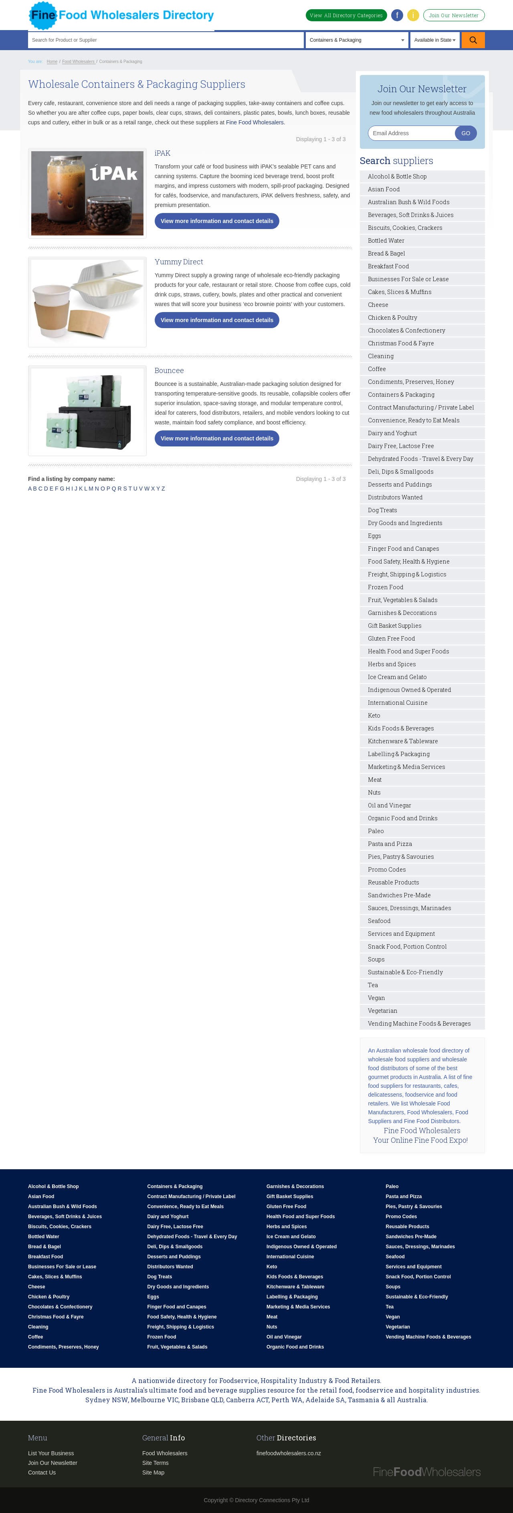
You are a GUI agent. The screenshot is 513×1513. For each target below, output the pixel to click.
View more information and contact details (217, 221)
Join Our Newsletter (454, 15)
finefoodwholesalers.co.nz (288, 1453)
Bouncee (169, 370)
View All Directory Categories (346, 15)
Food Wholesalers (165, 1453)
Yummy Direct (179, 261)
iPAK (162, 153)
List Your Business (51, 1453)
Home (52, 61)
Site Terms (155, 1463)
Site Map (153, 1472)
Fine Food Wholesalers (255, 122)
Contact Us (42, 1472)
